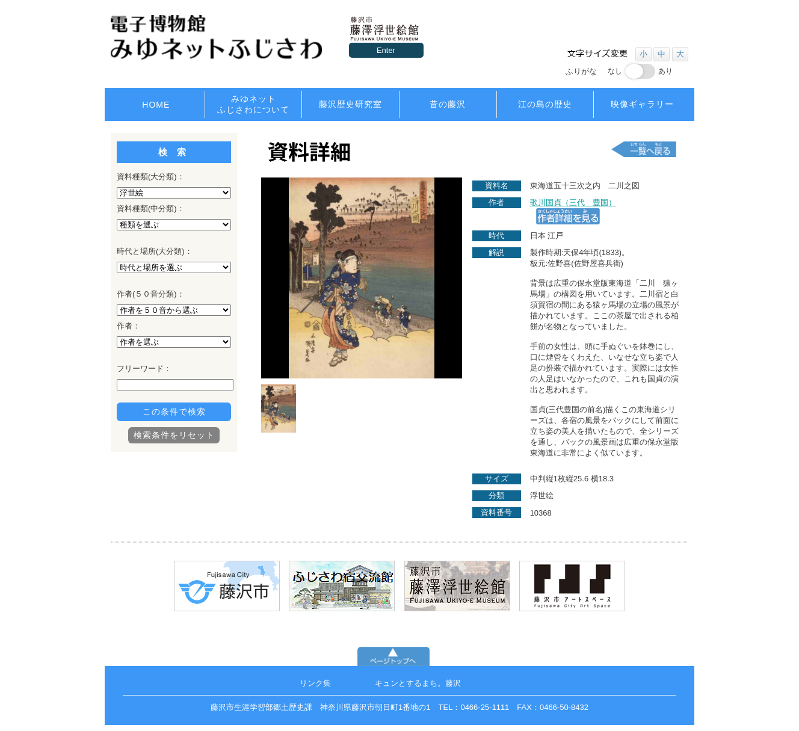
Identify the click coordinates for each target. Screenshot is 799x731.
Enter (386, 50)
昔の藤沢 (448, 104)
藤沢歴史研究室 (350, 104)
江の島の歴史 (545, 104)
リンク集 (315, 683)
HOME (156, 104)
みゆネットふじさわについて (253, 104)
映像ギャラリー (642, 104)
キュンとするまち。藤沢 (418, 683)
